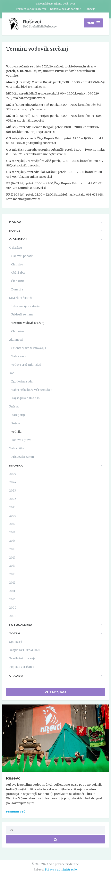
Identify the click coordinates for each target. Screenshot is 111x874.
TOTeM (14, 633)
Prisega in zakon (22, 457)
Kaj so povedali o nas (25, 398)
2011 (12, 591)
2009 (12, 608)
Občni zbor (18, 273)
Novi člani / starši (20, 298)
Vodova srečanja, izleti (26, 365)
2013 (12, 574)
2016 (12, 549)
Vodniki (16, 432)
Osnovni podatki (22, 256)
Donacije (89, 8)
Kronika (16, 465)
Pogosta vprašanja (21, 667)
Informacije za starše (25, 306)
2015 (12, 557)
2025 (12, 474)
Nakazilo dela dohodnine (65, 8)
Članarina (18, 281)
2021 (12, 507)
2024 (12, 482)
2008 (12, 616)
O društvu (18, 239)
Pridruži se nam (22, 314)
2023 (12, 491)
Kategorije (18, 415)
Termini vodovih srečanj (31, 8)
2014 (12, 566)
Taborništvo (17, 448)
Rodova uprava (21, 440)
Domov (15, 222)
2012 (12, 583)
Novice (14, 230)
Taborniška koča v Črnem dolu (31, 390)
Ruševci (14, 407)
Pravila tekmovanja (22, 658)
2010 (12, 599)
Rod (12, 373)
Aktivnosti (16, 340)
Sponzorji (15, 642)
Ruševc (15, 423)
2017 (12, 541)
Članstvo (17, 264)
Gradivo (16, 675)
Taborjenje (18, 356)
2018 (12, 532)
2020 (12, 516)
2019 (12, 524)
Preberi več (15, 811)
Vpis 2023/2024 (55, 692)
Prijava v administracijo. (61, 870)
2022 (12, 499)
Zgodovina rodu (22, 382)
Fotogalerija (20, 625)
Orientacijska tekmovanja (28, 348)
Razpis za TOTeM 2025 (24, 650)
